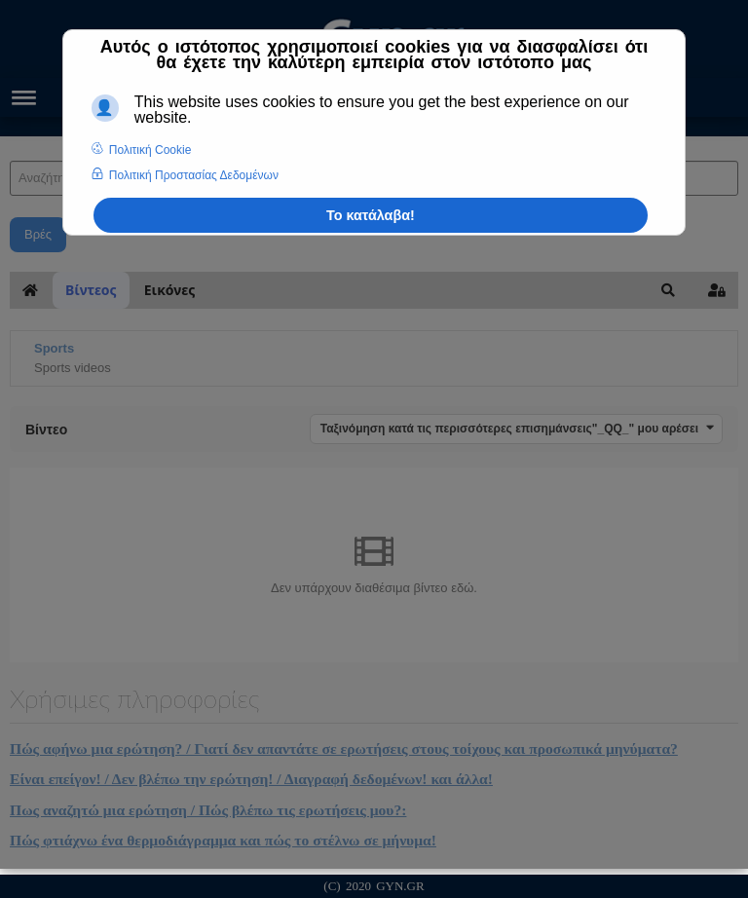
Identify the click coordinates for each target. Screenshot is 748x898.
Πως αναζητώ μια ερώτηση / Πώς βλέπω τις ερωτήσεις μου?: (208, 810)
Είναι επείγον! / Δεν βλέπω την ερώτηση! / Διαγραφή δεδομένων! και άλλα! (251, 778)
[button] (668, 290)
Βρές (38, 234)
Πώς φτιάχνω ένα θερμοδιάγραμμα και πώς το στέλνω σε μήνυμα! (223, 840)
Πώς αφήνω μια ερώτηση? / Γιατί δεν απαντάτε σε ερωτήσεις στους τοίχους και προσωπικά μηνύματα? (344, 748)
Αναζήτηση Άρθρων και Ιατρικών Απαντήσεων (10, 141)
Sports (54, 348)
